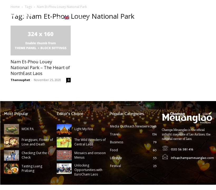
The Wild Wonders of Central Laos (90, 142)
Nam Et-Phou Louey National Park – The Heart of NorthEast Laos (40, 67)
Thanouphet (20, 80)
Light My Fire (83, 129)
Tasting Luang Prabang (32, 168)
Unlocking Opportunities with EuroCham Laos (88, 170)
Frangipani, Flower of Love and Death (37, 142)
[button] (208, 15)
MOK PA (27, 129)
